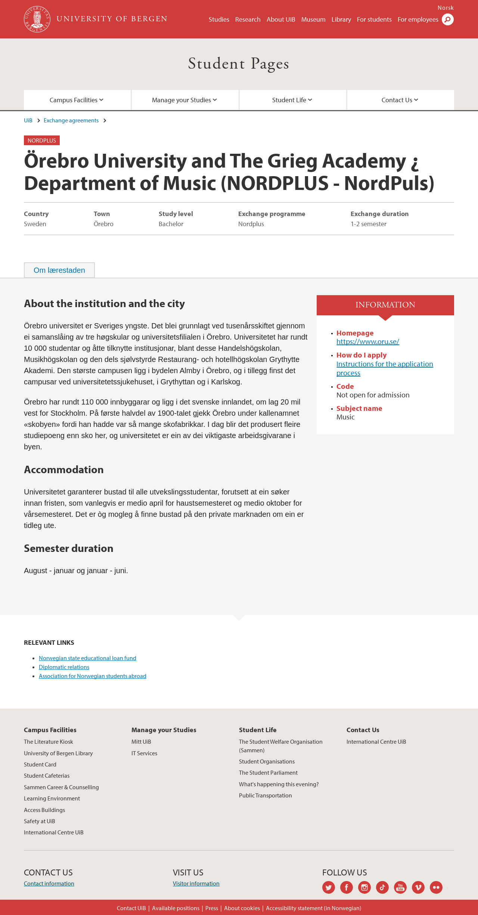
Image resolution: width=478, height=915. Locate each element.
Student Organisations (267, 761)
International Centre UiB (54, 832)
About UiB (281, 19)
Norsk (446, 7)
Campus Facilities (73, 100)
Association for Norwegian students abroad (92, 676)
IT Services (144, 753)
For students (374, 19)
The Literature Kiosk (48, 741)
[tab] (59, 270)
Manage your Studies (181, 100)
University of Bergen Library (58, 753)
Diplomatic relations (64, 667)
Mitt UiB (141, 741)
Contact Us (397, 100)
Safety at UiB (39, 821)
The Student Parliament (268, 772)
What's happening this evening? (279, 784)
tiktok (385, 888)
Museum (313, 19)
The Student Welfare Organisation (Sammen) (281, 745)
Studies (219, 19)
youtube (403, 888)
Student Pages (239, 64)
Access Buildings (44, 809)
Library (341, 19)
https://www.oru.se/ (367, 341)
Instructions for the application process (384, 368)
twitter (331, 888)
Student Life (289, 100)
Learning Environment (52, 798)
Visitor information (196, 883)
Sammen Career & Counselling (61, 787)
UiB (28, 120)
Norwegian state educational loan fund (87, 658)
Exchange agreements (71, 120)
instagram (367, 888)
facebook (349, 888)
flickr (439, 888)
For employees (418, 19)
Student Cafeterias (46, 775)
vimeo (421, 888)
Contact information (49, 883)
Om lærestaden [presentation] (59, 270)
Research (248, 19)
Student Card (40, 764)
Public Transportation (265, 795)
